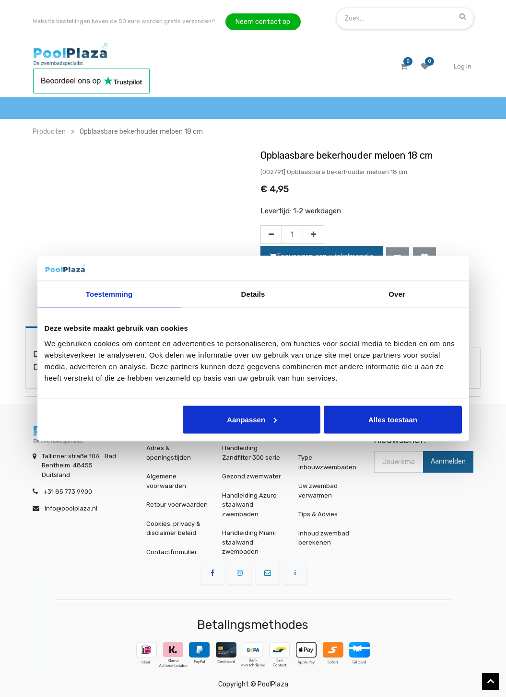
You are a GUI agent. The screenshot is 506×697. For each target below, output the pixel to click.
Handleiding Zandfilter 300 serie (251, 452)
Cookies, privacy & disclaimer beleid (173, 528)
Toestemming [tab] (109, 294)
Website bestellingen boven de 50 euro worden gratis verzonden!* (124, 21)
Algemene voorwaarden (166, 481)
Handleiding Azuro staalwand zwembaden (249, 505)
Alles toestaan (392, 419)
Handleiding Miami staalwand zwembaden (249, 542)
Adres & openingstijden (168, 452)
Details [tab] (253, 294)
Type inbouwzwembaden (327, 462)
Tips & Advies (319, 514)
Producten (49, 132)
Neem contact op (262, 22)
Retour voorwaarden (177, 504)
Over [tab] (396, 294)
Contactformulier (171, 552)
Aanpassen (252, 419)
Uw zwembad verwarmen (319, 490)
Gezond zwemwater (251, 476)
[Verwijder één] (271, 234)
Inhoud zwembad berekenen (324, 537)
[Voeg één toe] (313, 234)
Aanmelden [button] (448, 461)
